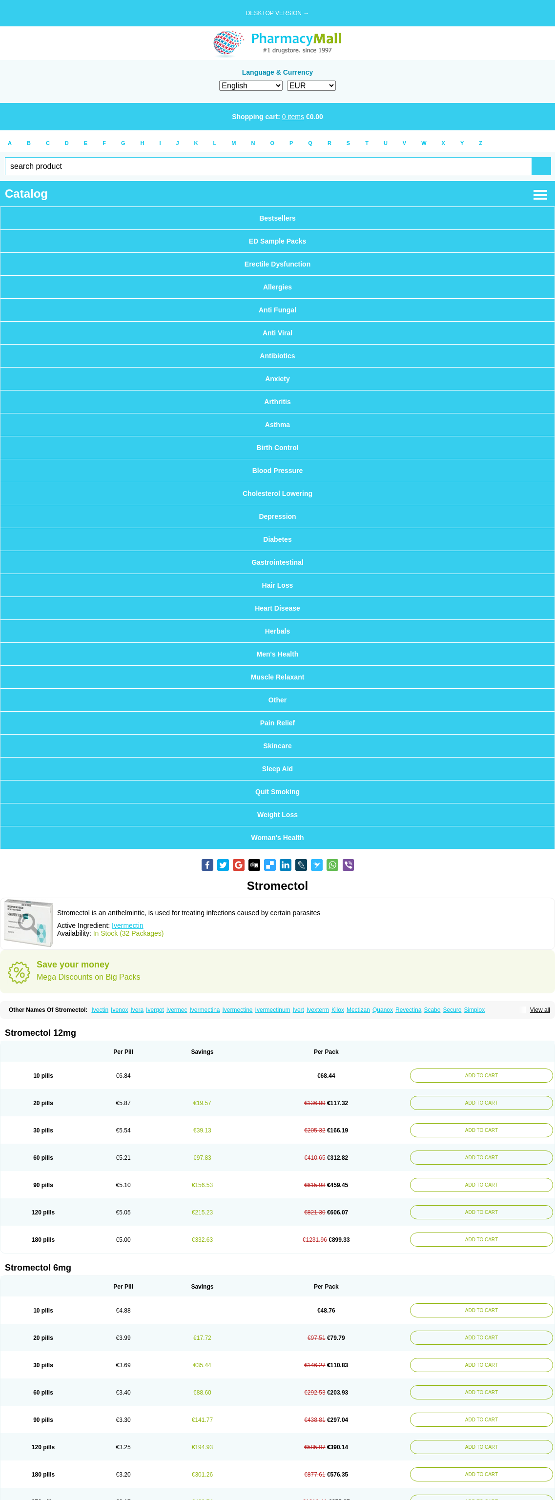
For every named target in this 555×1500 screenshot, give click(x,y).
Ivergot (155, 1010)
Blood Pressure (277, 470)
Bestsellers (277, 218)
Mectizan (358, 1010)
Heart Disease (277, 608)
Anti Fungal (277, 310)
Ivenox (119, 1010)
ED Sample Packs (278, 241)
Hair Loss (277, 585)
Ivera (137, 1010)
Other (277, 700)
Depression (277, 516)
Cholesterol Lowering (277, 493)
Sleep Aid (277, 769)
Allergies (277, 287)
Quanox (382, 1010)
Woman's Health (277, 838)
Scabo (432, 1010)
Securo (452, 1010)
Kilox (337, 1010)
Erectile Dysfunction (277, 264)
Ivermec (176, 1010)
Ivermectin (128, 925)
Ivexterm (318, 1010)
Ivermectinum (272, 1010)
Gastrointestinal (277, 562)
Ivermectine (238, 1010)
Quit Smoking (277, 792)
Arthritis (277, 402)
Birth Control (277, 448)
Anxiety (277, 379)
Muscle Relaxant (278, 677)
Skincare (277, 746)
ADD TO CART (479, 1075)
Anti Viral (277, 333)
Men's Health (278, 654)
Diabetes (277, 539)
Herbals (277, 631)
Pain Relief (277, 723)
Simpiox (474, 1010)
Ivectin (99, 1010)
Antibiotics (277, 356)
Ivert (298, 1010)
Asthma (277, 425)
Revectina (408, 1010)
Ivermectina (204, 1010)
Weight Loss (277, 815)
